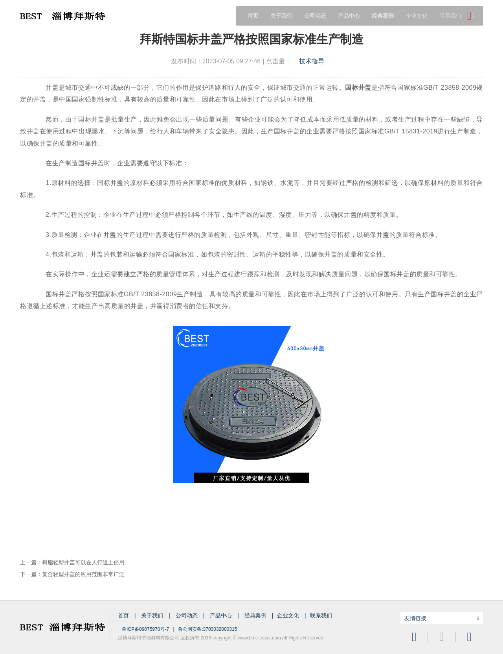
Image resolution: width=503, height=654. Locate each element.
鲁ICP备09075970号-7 (145, 629)
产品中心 (221, 615)
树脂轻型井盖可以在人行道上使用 (83, 562)
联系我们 (450, 16)
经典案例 (256, 615)
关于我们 (153, 615)
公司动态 (187, 615)
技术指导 (311, 61)
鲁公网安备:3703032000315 (207, 629)
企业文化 (417, 16)
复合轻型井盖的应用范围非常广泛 (83, 574)
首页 (253, 16)
